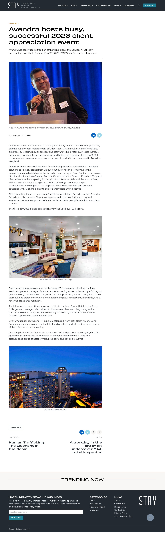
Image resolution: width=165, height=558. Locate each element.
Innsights (129, 5)
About (117, 501)
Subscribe (16, 518)
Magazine (63, 5)
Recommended (103, 5)
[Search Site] (138, 5)
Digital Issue (120, 507)
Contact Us (119, 510)
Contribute (119, 504)
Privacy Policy (120, 513)
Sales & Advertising (123, 516)
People (117, 5)
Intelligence (86, 5)
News (74, 5)
